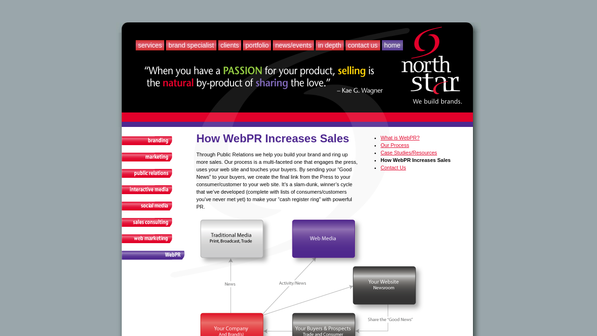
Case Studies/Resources (409, 152)
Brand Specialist (191, 45)
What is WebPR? (400, 137)
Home (392, 45)
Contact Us (363, 45)
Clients (230, 45)
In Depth (329, 45)
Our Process (395, 145)
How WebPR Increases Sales (416, 160)
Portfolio (257, 45)
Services (150, 45)
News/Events (293, 45)
